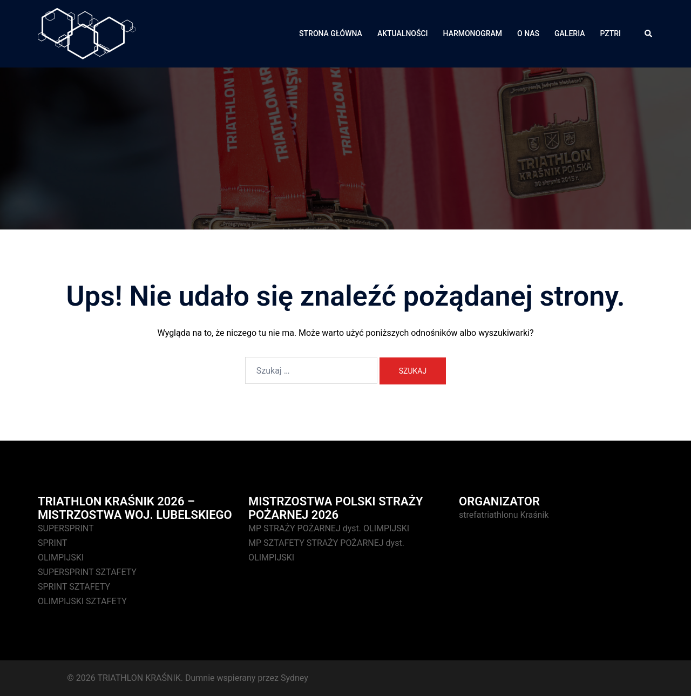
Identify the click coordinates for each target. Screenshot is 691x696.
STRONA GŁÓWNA (330, 33)
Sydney (294, 678)
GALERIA (569, 33)
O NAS (528, 33)
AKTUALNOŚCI (402, 33)
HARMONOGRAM (473, 33)
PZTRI (610, 33)
